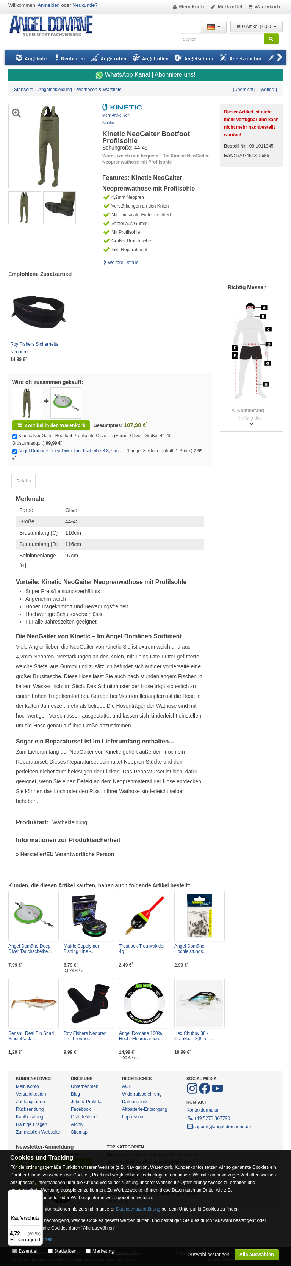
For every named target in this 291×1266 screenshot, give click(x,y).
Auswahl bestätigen (209, 1254)
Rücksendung (30, 1109)
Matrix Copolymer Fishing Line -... (81, 948)
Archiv (77, 1124)
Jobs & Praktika (86, 1101)
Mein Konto (189, 6)
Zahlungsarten (30, 1101)
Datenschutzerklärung (138, 1209)
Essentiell (28, 1251)
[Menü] (38, 1194)
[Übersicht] (244, 89)
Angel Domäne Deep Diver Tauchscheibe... (30, 948)
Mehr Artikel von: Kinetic (116, 119)
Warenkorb (263, 6)
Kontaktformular (202, 1110)
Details (23, 480)
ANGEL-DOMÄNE (54, 26)
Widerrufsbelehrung (142, 1094)
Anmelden (49, 5)
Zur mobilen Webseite (38, 1132)
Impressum (133, 1117)
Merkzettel (226, 6)
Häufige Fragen (31, 1124)
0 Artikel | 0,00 (256, 26)
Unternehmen (85, 1086)
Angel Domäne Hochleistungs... (190, 948)
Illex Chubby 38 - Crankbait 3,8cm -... (194, 1036)
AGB (126, 1086)
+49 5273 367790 (208, 1117)
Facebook (81, 1109)
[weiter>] (268, 89)
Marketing (103, 1251)
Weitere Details (120, 262)
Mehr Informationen (31, 1239)
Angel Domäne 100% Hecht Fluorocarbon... (141, 1036)
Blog (75, 1094)
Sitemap (79, 1132)
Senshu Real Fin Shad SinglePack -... (31, 1036)
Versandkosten (31, 1094)
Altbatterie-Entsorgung (144, 1109)
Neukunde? (85, 5)
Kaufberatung (29, 1117)
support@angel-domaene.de (218, 1126)
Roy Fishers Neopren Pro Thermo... (85, 1036)
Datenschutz (134, 1101)
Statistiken (66, 1251)
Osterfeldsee (84, 1117)
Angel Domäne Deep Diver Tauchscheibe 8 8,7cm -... (71, 450)
